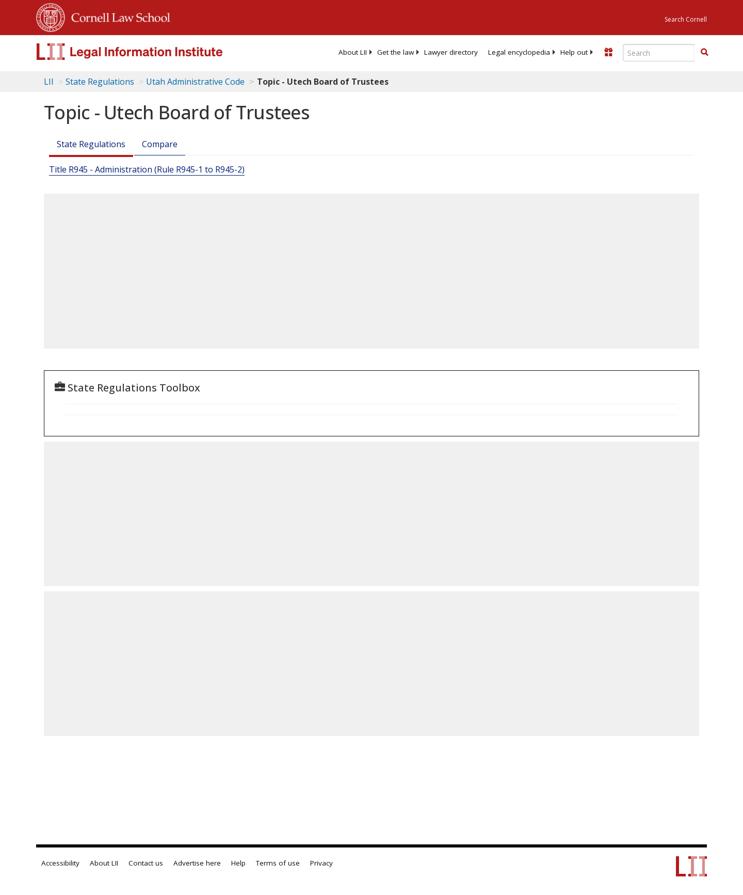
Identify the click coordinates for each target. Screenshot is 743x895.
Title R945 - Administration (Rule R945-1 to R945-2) (147, 169)
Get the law (395, 52)
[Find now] (704, 52)
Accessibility (60, 863)
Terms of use (278, 863)
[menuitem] (352, 52)
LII (49, 81)
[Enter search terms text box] (659, 52)
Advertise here (197, 863)
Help (238, 863)
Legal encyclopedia (519, 52)
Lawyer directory (451, 52)
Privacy (321, 863)
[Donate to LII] (608, 52)
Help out (574, 52)
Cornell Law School (117, 16)
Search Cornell (686, 19)
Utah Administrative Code (195, 81)
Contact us (145, 863)
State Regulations (100, 81)
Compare (159, 144)
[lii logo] (152, 52)
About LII (352, 52)
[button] (704, 52)
